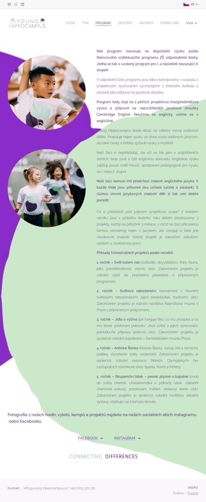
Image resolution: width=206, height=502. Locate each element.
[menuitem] (94, 23)
